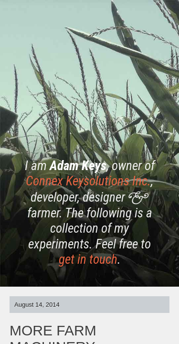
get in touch (88, 259)
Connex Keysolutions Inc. (88, 181)
